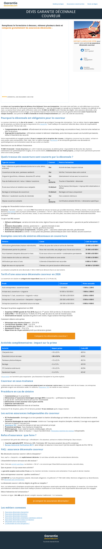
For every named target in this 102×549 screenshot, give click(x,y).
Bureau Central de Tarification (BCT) (19, 445)
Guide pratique (58, 4)
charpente (43, 124)
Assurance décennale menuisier (16, 516)
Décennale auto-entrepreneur (15, 522)
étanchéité (11, 212)
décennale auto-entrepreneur (14, 480)
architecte (54, 140)
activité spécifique (17, 464)
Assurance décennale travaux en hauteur (19, 520)
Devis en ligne (93, 4)
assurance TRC (44, 387)
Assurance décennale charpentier (17, 512)
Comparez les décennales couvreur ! (51, 336)
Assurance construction (75, 4)
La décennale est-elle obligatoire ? (17, 523)
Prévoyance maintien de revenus (62, 431)
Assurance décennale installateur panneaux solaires (23, 518)
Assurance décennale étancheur (16, 514)
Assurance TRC (10, 425)
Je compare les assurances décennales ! (51, 501)
